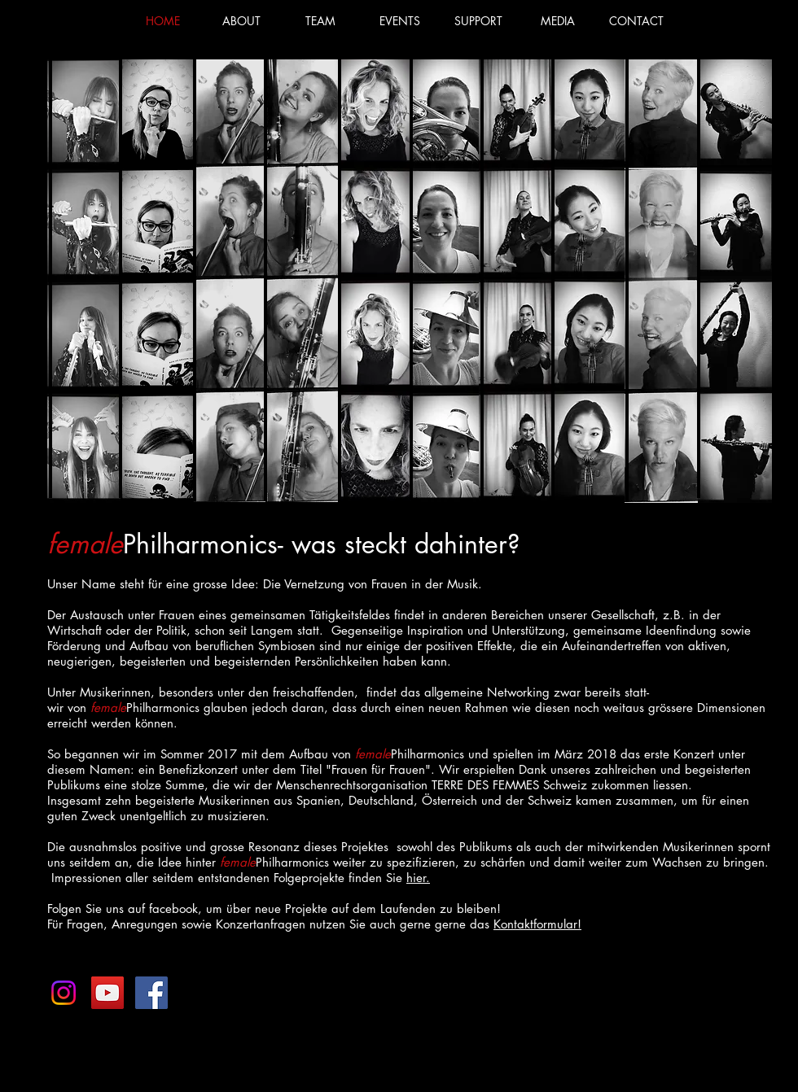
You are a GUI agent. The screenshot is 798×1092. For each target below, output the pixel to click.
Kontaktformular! (537, 924)
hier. (418, 877)
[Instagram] (63, 992)
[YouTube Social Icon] (107, 992)
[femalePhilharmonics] (151, 992)
